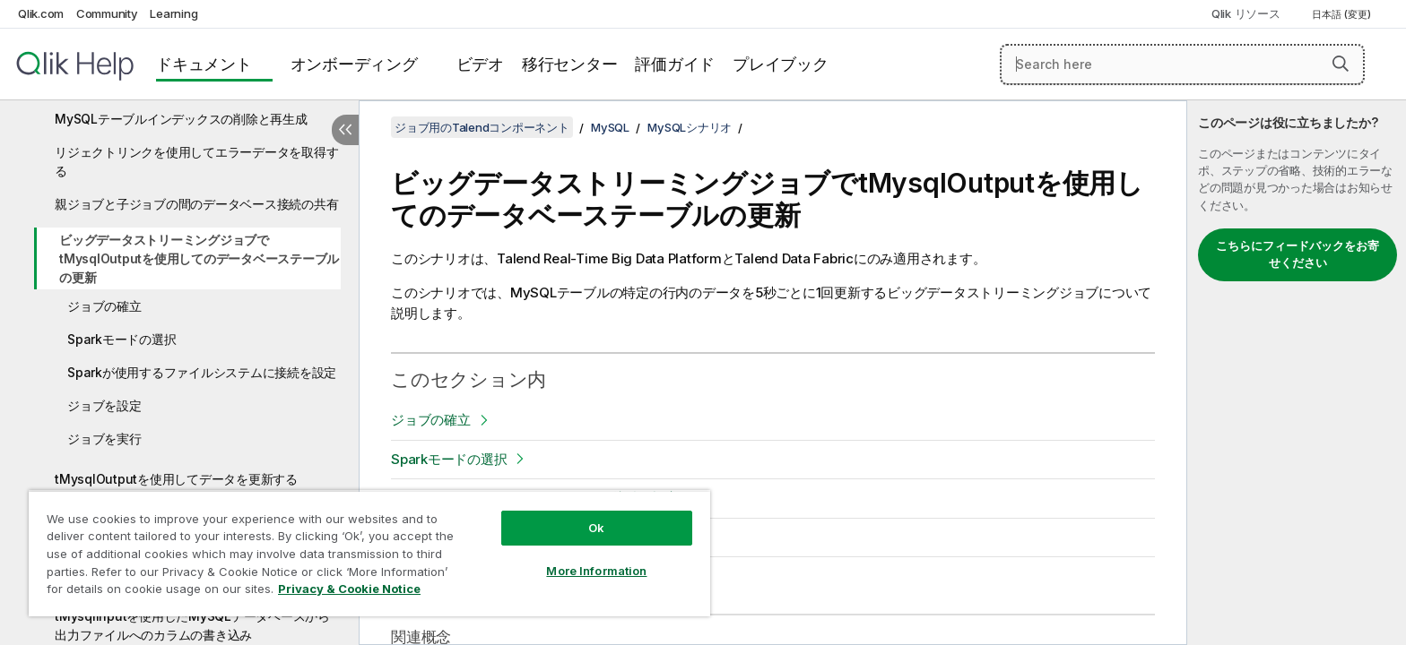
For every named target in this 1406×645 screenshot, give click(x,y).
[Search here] (1182, 64)
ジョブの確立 (104, 306)
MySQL (610, 127)
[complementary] (1296, 372)
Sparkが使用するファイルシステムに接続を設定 (201, 372)
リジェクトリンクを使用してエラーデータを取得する (196, 161)
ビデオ (480, 64)
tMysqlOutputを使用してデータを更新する (176, 478)
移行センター (570, 64)
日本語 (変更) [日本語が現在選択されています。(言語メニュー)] (1343, 14)
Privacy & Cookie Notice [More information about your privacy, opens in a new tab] (349, 588)
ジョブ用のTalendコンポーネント (482, 127)
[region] (369, 553)
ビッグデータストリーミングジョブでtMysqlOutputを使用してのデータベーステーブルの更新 (199, 258)
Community (107, 13)
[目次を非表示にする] (345, 130)
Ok (596, 527)
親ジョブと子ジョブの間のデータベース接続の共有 (196, 203)
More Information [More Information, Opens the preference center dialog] (596, 570)
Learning (173, 13)
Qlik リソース (1245, 13)
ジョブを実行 (104, 438)
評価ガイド (675, 64)
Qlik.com (41, 13)
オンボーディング (354, 64)
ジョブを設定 (104, 405)
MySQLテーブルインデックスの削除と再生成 (181, 118)
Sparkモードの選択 (121, 339)
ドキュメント (204, 64)
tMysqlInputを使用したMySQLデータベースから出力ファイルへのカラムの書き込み (192, 625)
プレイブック (781, 64)
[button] (1340, 64)
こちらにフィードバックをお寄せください (1297, 254)
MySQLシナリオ (689, 127)
